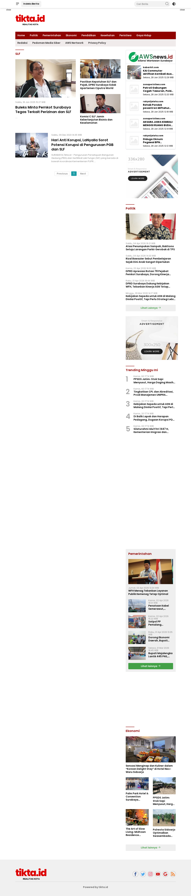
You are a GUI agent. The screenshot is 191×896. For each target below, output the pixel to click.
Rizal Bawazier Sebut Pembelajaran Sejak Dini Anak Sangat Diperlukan (148, 260)
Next (83, 173)
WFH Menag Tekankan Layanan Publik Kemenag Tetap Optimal (148, 592)
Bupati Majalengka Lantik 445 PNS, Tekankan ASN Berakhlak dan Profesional (160, 655)
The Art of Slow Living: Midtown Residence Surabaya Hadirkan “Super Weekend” (136, 832)
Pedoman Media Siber (46, 43)
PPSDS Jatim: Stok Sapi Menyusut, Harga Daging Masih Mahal (153, 381)
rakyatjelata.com (153, 101)
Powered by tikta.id (95, 887)
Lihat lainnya (151, 666)
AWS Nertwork (74, 43)
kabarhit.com (151, 67)
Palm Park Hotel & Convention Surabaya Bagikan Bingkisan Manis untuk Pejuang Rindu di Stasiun (137, 796)
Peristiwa (125, 35)
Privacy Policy (97, 43)
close (8, 10)
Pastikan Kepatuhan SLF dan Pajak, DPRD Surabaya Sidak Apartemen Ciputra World (98, 85)
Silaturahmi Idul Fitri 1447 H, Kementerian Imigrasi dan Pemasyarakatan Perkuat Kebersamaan (151, 430)
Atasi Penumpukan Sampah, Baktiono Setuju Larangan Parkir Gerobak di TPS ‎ (150, 248)
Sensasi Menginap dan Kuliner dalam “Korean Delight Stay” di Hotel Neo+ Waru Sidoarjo (149, 769)
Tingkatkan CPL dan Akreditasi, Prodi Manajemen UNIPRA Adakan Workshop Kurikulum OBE (155, 393)
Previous (62, 173)
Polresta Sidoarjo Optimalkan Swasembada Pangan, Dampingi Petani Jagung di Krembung (164, 833)
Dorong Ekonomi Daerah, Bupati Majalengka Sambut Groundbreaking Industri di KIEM (159, 639)
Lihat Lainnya (151, 308)
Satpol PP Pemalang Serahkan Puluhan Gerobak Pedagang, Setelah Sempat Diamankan (160, 623)
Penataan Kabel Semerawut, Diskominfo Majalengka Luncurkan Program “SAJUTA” (160, 607)
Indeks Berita (31, 3)
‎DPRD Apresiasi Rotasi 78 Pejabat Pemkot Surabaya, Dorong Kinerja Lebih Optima (147, 273)
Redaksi (22, 43)
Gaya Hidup (143, 35)
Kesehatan (108, 35)
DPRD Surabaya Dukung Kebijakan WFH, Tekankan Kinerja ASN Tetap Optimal (147, 285)
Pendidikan (88, 35)
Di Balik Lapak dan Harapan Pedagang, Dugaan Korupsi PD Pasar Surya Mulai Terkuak (153, 418)
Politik (34, 35)
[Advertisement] (152, 699)
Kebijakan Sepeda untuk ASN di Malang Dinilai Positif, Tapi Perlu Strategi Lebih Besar (151, 297)
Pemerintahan (52, 35)
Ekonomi (71, 35)
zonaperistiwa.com (154, 84)
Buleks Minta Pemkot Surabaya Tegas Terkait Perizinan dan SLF (43, 109)
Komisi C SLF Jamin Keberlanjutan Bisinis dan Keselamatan (96, 120)
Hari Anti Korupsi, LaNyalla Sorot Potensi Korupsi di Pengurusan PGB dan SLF (82, 145)
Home (21, 35)
